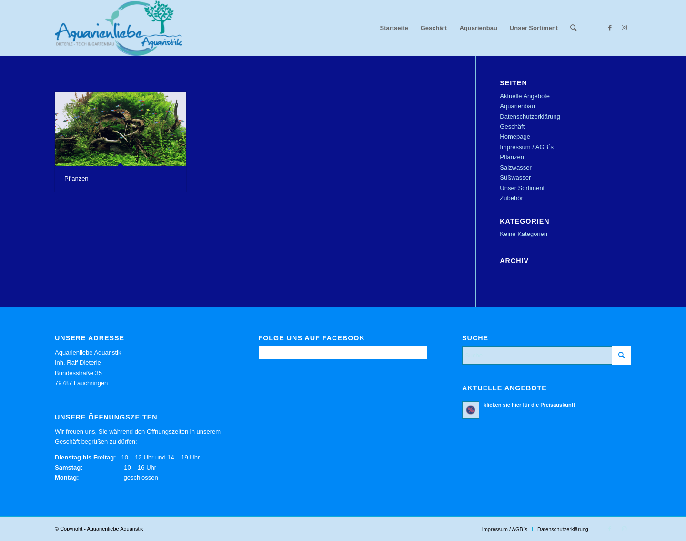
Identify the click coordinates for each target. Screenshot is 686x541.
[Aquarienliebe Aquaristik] (118, 28)
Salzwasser (515, 167)
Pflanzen (76, 178)
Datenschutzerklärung (530, 116)
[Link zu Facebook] (610, 27)
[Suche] (573, 28)
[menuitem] (394, 28)
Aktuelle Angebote (525, 96)
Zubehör (511, 198)
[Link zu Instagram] (624, 27)
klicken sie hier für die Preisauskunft (529, 405)
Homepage (515, 136)
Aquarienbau (517, 106)
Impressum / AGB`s (527, 147)
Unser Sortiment (522, 188)
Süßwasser (515, 177)
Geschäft (512, 126)
